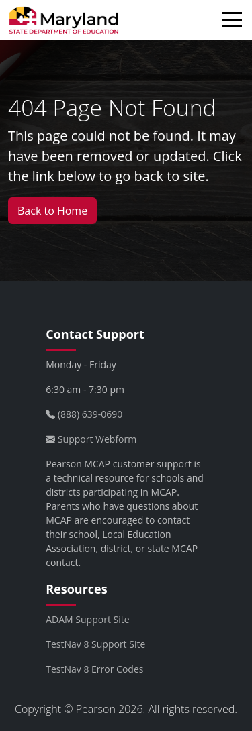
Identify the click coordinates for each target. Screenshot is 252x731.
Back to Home (52, 210)
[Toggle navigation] (235, 22)
